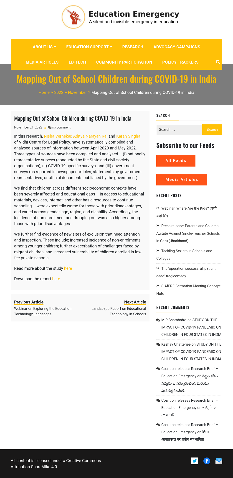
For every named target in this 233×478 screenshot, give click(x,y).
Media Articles (42, 62)
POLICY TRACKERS (180, 62)
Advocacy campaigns (177, 46)
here (68, 268)
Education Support (87, 46)
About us (43, 46)
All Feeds (175, 160)
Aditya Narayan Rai (90, 136)
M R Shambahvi (174, 320)
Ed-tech (77, 62)
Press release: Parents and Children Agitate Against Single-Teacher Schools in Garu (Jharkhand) (188, 233)
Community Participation (124, 62)
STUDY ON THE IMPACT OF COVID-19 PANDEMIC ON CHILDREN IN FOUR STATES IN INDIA (191, 327)
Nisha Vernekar (57, 136)
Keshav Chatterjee (176, 344)
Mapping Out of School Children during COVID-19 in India (72, 118)
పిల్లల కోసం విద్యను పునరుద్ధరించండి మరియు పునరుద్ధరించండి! (189, 383)
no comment (61, 127)
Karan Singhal (128, 136)
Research (132, 46)
